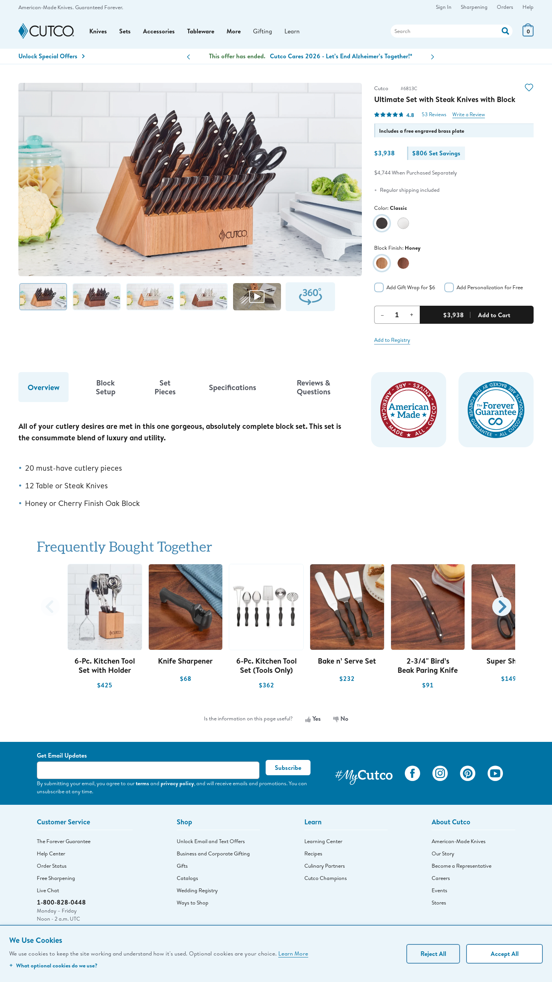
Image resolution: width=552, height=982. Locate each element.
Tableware (200, 31)
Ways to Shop (193, 902)
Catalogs (187, 878)
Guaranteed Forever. (99, 7)
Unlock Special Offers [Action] (51, 56)
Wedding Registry (197, 890)
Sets (125, 31)
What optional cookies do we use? (53, 965)
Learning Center (323, 841)
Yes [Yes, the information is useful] (313, 718)
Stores (439, 902)
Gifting (262, 31)
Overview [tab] (43, 387)
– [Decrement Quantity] (382, 314)
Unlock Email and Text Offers (211, 841)
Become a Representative (461, 865)
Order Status (52, 865)
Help (528, 6)
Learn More (293, 953)
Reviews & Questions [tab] (313, 387)
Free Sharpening (56, 878)
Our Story (443, 853)
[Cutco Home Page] (46, 31)
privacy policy (177, 783)
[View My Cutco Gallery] (364, 775)
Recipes (313, 853)
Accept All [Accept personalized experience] (505, 953)
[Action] (505, 30)
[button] (188, 57)
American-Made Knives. (46, 7)
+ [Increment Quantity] (412, 314)
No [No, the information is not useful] (340, 718)
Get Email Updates (62, 755)
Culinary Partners (324, 865)
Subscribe (288, 767)
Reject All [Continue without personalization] (433, 953)
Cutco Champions (325, 878)
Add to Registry (392, 339)
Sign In (444, 6)
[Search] (451, 31)
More (234, 31)
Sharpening (474, 6)
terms (142, 783)
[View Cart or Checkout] (528, 34)
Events (439, 890)
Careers (441, 878)
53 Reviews (434, 114)
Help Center (51, 853)
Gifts (182, 865)
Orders (505, 6)
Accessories (159, 31)
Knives (98, 31)
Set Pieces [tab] (165, 387)
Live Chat (48, 890)
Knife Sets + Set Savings (310, 56)
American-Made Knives (459, 841)
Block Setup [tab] (105, 387)
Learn (292, 31)
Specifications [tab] (232, 387)
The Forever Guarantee (63, 841)
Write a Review (468, 114)
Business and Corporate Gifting (213, 853)
